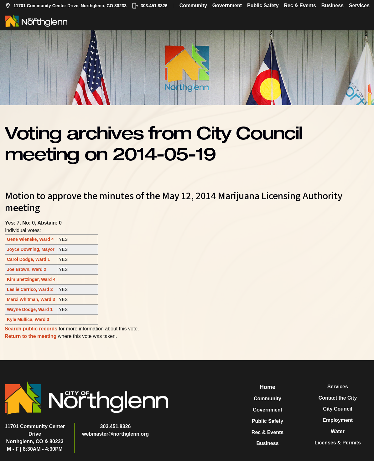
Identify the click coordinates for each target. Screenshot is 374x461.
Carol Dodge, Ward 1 (28, 259)
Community (193, 5)
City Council (337, 409)
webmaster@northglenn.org (115, 434)
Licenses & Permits (337, 442)
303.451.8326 (150, 6)
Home (267, 387)
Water (338, 431)
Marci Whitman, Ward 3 (31, 299)
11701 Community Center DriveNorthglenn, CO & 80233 (35, 434)
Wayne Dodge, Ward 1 (30, 309)
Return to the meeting (30, 336)
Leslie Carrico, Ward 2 (30, 289)
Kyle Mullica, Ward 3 (28, 319)
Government (227, 5)
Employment (338, 420)
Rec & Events (300, 5)
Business (332, 5)
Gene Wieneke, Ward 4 (30, 239)
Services (359, 5)
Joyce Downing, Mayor (31, 249)
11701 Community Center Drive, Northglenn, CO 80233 (66, 6)
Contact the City (338, 398)
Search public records (31, 328)
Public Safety (262, 5)
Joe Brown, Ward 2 (26, 269)
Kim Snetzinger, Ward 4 (31, 279)
